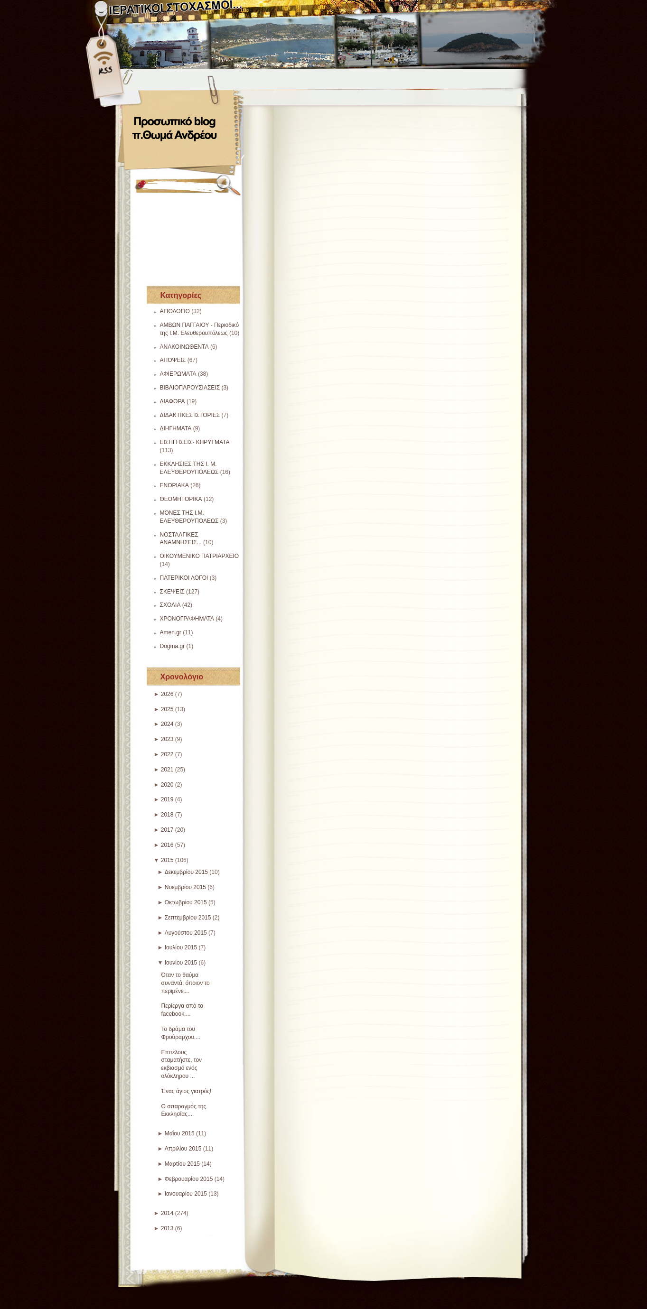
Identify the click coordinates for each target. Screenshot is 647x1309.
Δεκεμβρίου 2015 (186, 872)
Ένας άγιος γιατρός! (186, 1091)
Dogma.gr (172, 646)
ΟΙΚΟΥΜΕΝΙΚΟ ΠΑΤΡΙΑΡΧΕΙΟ (199, 556)
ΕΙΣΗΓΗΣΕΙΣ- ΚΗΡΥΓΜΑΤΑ (195, 442)
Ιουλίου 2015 (181, 947)
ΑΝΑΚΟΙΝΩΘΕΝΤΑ (184, 346)
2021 (167, 769)
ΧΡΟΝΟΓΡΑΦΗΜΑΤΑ (187, 618)
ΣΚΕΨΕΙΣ (172, 591)
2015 (167, 860)
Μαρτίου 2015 (182, 1163)
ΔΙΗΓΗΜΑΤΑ (176, 428)
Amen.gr (170, 632)
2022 (167, 754)
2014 (167, 1213)
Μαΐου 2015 (180, 1133)
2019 (167, 799)
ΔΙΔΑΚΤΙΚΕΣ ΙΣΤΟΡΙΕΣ (190, 415)
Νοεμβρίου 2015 (185, 887)
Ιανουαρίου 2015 (186, 1193)
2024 (167, 724)
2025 (167, 709)
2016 (167, 845)
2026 (167, 694)
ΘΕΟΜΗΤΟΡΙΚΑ (181, 499)
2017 (167, 829)
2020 (167, 784)
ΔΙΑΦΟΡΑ (172, 401)
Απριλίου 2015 (183, 1148)
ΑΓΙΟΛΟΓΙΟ (175, 311)
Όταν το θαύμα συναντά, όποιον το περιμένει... (185, 983)
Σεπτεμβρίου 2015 (188, 917)
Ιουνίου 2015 (181, 962)
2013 (167, 1228)
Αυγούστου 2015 (186, 932)
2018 (167, 814)
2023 (167, 739)
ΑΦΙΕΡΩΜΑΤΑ (178, 374)
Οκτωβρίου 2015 (186, 902)
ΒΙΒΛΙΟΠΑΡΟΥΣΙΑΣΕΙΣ (190, 387)
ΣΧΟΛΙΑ (170, 605)
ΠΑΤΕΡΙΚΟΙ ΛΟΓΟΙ (184, 578)
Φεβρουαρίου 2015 (189, 1179)
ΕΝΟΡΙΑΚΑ (174, 485)
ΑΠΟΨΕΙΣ (173, 360)
